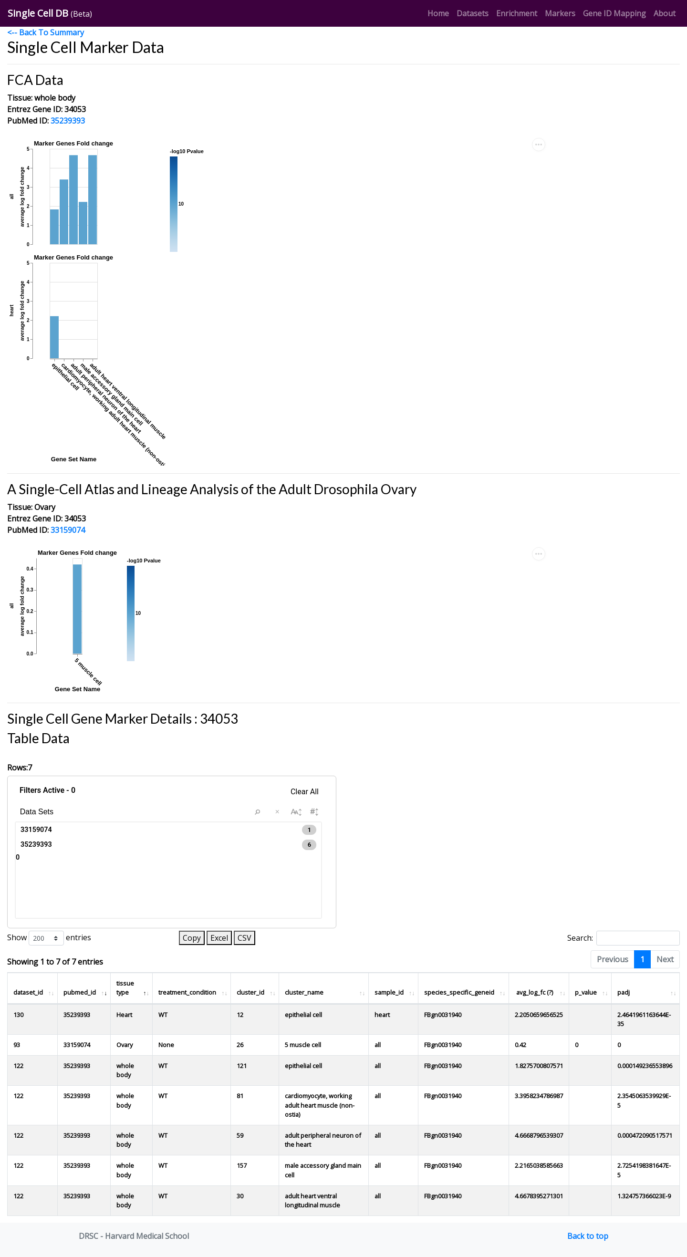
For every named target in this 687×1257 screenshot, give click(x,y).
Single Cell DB (50, 13)
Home (440, 13)
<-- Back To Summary (45, 32)
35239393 (68, 120)
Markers (562, 13)
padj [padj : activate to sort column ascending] (623, 992)
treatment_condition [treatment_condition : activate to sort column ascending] (187, 992)
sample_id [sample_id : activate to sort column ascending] (389, 992)
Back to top (587, 1236)
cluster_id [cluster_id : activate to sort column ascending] (250, 992)
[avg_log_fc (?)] (539, 988)
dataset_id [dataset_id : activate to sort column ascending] (28, 992)
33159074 (68, 530)
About (665, 13)
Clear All (305, 791)
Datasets (473, 13)
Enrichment (518, 13)
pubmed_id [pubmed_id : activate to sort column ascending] (79, 992)
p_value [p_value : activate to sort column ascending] (586, 992)
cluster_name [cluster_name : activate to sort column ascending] (304, 992)
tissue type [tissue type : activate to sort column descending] (125, 988)
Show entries (49, 938)
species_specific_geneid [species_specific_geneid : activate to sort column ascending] (459, 992)
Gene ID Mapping (616, 13)
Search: (623, 938)
